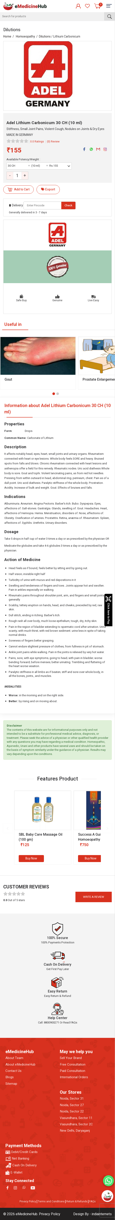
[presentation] (7, 828)
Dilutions (45, 36)
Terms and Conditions (51, 1201)
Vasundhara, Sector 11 (76, 1118)
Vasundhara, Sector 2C (76, 1124)
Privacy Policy (28, 1201)
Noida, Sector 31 (72, 1098)
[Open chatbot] (107, 1196)
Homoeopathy (25, 36)
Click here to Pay (108, 610)
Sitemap (11, 1083)
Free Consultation (72, 1064)
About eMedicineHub (20, 1064)
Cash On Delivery (21, 1166)
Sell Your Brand (71, 1058)
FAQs (92, 1201)
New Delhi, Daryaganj (75, 1130)
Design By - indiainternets (92, 1214)
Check (68, 205)
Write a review (93, 897)
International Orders (74, 1077)
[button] (53, 393)
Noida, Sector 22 (72, 1111)
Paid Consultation (72, 1071)
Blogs (9, 1077)
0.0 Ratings (37, 142)
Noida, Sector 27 (72, 1105)
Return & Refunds (76, 1201)
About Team (14, 1058)
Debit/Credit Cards (21, 1152)
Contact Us (13, 1071)
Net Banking (17, 1158)
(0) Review (53, 142)
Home (7, 36)
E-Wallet (13, 1172)
